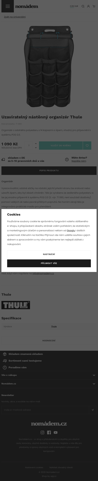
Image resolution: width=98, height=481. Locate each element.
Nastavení (49, 254)
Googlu (71, 230)
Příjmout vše (49, 263)
